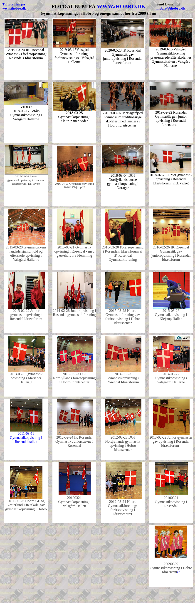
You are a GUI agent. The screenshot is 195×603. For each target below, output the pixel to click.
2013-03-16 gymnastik (26, 374)
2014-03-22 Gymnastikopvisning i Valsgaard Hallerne (171, 378)
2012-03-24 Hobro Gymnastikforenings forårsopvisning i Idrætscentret (123, 508)
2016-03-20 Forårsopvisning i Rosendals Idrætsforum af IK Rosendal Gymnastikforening (122, 253)
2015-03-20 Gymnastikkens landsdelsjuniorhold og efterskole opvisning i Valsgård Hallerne (26, 253)
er (171, 568)
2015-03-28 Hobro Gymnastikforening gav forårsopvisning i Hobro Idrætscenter (122, 317)
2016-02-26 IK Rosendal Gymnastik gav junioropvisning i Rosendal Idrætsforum (170, 253)
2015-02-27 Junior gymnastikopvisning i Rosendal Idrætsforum (26, 315)
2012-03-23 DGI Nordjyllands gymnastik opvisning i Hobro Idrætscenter (122, 443)
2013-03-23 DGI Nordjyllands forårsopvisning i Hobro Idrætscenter (74, 378)
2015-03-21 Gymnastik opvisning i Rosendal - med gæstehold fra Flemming (74, 251)
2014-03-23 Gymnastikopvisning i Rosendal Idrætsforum (122, 378)
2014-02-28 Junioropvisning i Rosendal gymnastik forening (74, 313)
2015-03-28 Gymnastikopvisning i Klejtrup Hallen (171, 315)
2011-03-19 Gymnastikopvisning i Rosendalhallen (26, 438)
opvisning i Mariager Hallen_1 (26, 380)
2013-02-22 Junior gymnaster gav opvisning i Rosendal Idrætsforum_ (170, 441)
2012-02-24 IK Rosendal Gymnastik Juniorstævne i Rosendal (74, 441)
